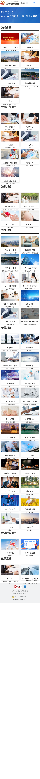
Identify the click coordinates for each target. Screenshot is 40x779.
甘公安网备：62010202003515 (20, 773)
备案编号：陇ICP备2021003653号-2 (20, 770)
